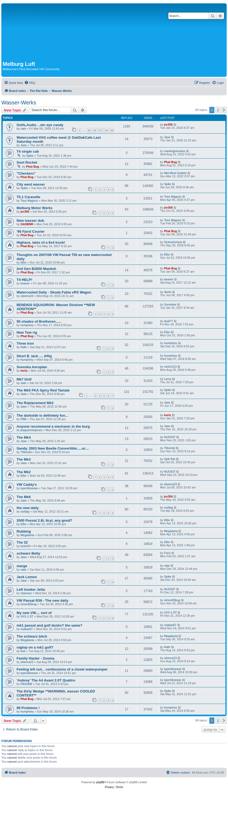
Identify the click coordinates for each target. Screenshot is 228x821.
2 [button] (218, 110)
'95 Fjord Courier (31, 231)
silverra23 (27, 295)
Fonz (167, 553)
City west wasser (31, 184)
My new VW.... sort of (34, 613)
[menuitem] (29, 83)
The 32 (22, 542)
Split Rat (169, 459)
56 (95, 130)
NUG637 (170, 437)
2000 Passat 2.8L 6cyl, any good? (44, 520)
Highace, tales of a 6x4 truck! (41, 242)
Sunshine (170, 304)
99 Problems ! (28, 708)
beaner (25, 283)
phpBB (100, 782)
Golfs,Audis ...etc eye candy (40, 125)
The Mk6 (24, 497)
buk (23, 651)
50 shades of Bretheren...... (39, 321)
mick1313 (170, 366)
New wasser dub (30, 221)
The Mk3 (24, 459)
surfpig (25, 511)
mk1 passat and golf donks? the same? (49, 625)
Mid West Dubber (175, 173)
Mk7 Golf (24, 379)
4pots (167, 291)
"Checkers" (26, 173)
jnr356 (168, 124)
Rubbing (24, 531)
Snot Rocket (27, 162)
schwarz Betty (28, 553)
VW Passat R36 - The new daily (42, 600)
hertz (24, 370)
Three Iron (25, 343)
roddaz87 (27, 629)
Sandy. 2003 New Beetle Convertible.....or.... (53, 448)
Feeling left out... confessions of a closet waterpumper (62, 669)
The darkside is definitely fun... (42, 415)
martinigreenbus (174, 151)
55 (89, 130)
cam (23, 128)
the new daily (28, 508)
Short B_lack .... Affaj (34, 356)
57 (100, 130)
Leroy (168, 379)
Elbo (23, 262)
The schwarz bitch (32, 636)
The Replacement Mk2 (35, 403)
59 (112, 130)
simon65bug (29, 604)
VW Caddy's (27, 485)
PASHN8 (26, 684)
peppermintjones (31, 430)
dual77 (168, 321)
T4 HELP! (24, 280)
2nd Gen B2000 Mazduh (36, 269)
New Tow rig (27, 332)
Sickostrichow (173, 242)
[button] (224, 110)
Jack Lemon (27, 577)
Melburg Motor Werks (35, 208)
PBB (23, 419)
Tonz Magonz (29, 200)
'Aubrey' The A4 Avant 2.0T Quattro (46, 680)
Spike (30, 155)
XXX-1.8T (27, 616)
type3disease (29, 488)
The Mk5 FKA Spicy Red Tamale (43, 390)
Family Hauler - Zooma (35, 658)
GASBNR (27, 224)
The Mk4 (24, 437)
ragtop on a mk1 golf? (35, 647)
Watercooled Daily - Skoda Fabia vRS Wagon (54, 292)
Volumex (26, 593)
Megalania (27, 535)
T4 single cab (28, 151)
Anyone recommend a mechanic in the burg (53, 426)
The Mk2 (24, 472)
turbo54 (25, 546)
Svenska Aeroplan (32, 367)
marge (22, 566)
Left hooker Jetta (31, 589)
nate (23, 383)
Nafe (24, 347)
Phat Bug (32, 166)
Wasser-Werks (18, 103)
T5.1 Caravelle (28, 197)
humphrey (27, 325)
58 (106, 130)
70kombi (26, 452)
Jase (24, 145)
